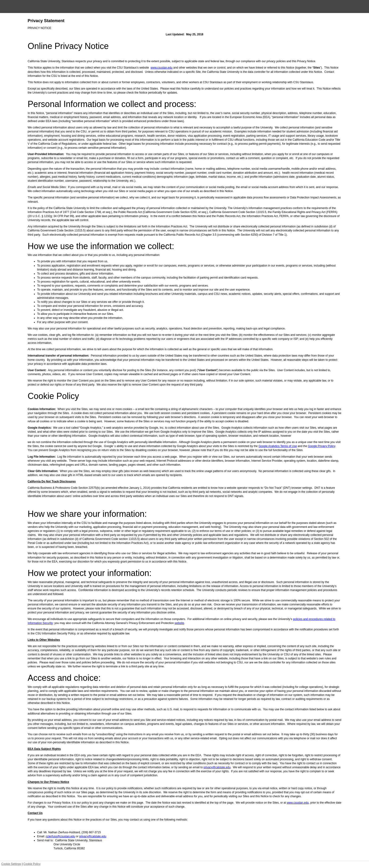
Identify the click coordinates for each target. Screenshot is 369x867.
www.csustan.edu (161, 67)
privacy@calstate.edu (217, 767)
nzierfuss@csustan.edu (60, 836)
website (179, 623)
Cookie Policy (31, 864)
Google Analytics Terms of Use (277, 446)
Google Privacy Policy (321, 446)
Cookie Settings (11, 864)
